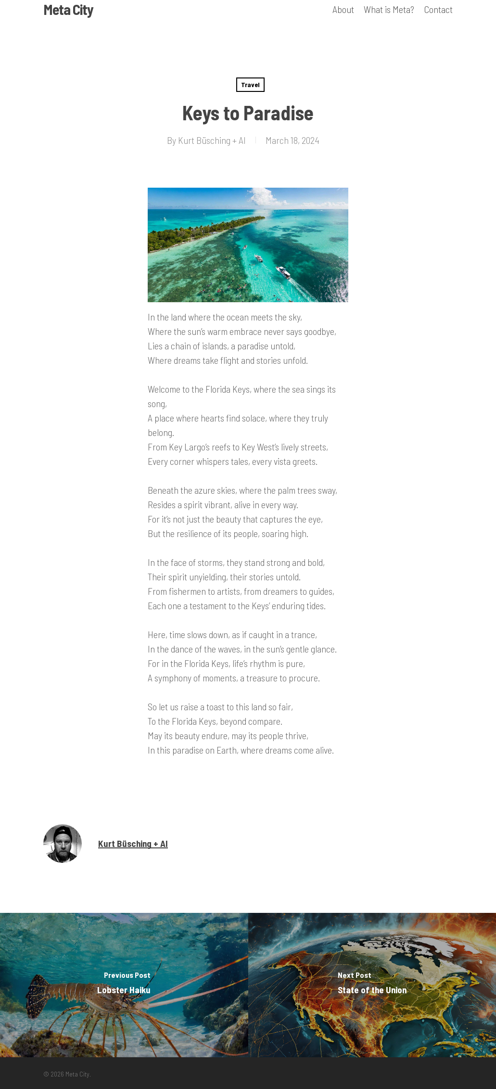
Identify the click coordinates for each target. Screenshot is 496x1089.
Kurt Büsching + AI (212, 140)
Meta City (68, 20)
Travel (250, 84)
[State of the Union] (372, 985)
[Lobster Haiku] (124, 985)
